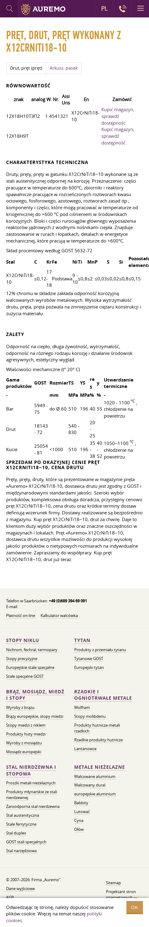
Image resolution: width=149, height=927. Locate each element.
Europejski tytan (89, 667)
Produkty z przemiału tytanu (100, 649)
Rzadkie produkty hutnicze (98, 740)
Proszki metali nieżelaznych (31, 783)
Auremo (43, 9)
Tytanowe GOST (88, 658)
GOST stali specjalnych (26, 842)
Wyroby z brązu (20, 707)
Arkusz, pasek (64, 68)
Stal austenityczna (22, 815)
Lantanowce (85, 748)
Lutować (82, 811)
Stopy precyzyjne (21, 658)
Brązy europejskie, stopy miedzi (34, 716)
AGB (10, 897)
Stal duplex (16, 833)
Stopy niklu (22, 640)
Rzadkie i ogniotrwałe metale (103, 695)
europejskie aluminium (95, 794)
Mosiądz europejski (23, 751)
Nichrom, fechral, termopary (31, 649)
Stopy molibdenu (90, 716)
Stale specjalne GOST (25, 676)
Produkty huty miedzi (25, 734)
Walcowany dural (89, 785)
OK (134, 907)
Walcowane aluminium (94, 776)
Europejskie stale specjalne (30, 667)
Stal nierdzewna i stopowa (31, 770)
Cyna (78, 820)
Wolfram (82, 707)
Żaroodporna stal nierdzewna (33, 806)
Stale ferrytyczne (21, 824)
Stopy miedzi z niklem (25, 725)
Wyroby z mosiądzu (24, 743)
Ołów (79, 829)
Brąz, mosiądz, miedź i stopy (35, 695)
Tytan (82, 640)
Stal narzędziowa (21, 850)
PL (104, 9)
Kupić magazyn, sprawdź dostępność (117, 116)
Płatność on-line (20, 615)
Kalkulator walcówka (59, 615)
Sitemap (113, 882)
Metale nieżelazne (99, 767)
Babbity (81, 802)
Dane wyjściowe (20, 888)
